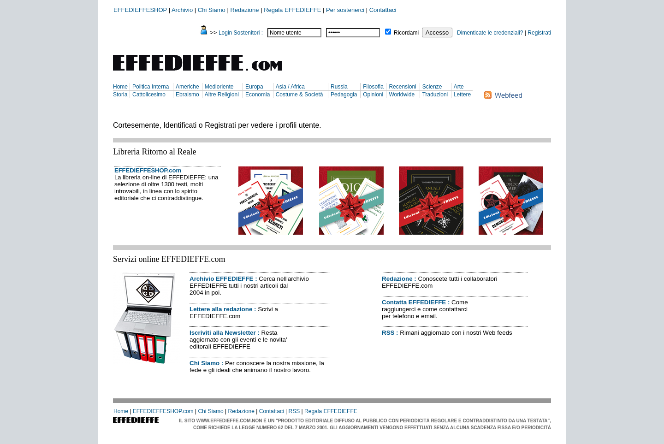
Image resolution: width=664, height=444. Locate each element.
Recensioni (402, 86)
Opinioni (373, 94)
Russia (339, 86)
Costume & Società (299, 94)
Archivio (182, 9)
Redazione (244, 9)
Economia (257, 94)
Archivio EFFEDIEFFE (221, 278)
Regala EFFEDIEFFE (292, 9)
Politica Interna (150, 86)
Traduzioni (435, 94)
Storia (120, 94)
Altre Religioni (222, 94)
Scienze (432, 86)
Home (120, 86)
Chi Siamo (211, 9)
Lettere (462, 94)
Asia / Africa (290, 86)
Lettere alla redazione (221, 309)
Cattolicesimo (149, 94)
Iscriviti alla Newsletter (223, 332)
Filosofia (373, 86)
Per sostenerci (345, 9)
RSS (388, 332)
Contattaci (383, 9)
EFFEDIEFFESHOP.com (147, 170)
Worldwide (402, 94)
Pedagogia (344, 94)
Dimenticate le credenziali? (490, 33)
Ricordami (406, 33)
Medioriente (219, 86)
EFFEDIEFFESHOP (140, 9)
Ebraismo (187, 94)
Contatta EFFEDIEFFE (414, 302)
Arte (459, 86)
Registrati (539, 33)
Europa (254, 86)
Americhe (187, 86)
